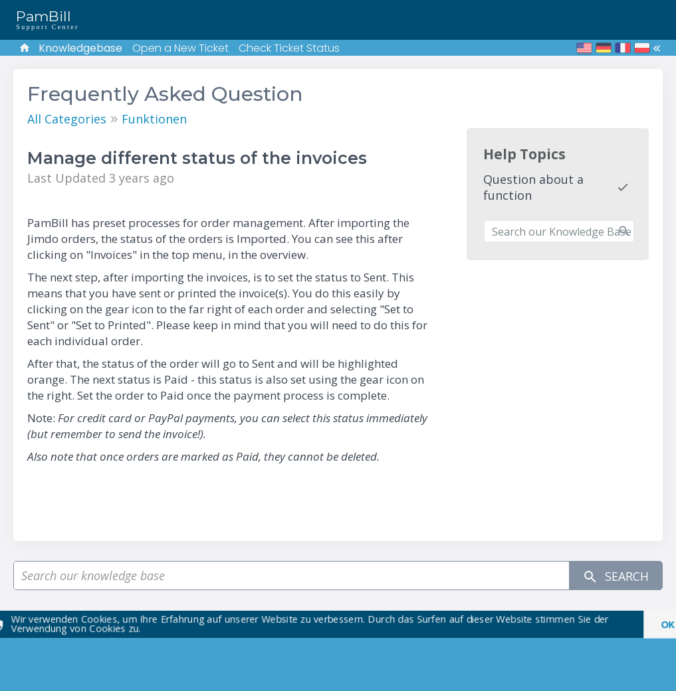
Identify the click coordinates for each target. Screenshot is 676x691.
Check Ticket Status (289, 48)
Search (615, 576)
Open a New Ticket (180, 48)
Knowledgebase (80, 48)
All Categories (66, 119)
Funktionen (154, 119)
